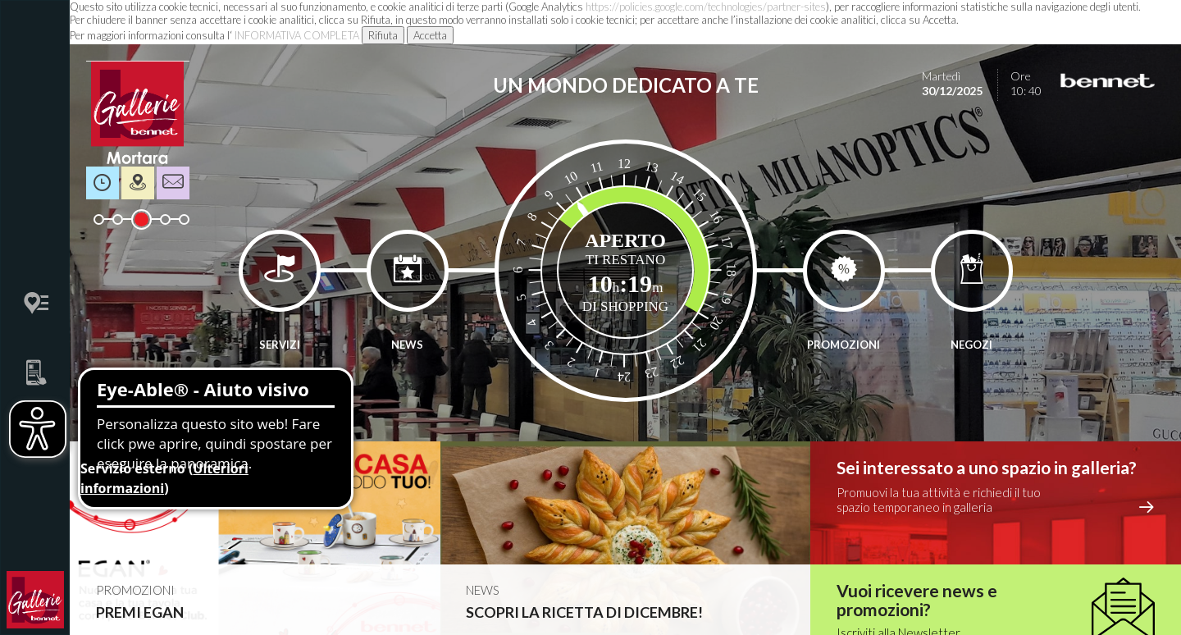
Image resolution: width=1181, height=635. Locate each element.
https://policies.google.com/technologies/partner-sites (706, 6)
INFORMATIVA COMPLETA (297, 35)
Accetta (430, 35)
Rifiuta (383, 35)
